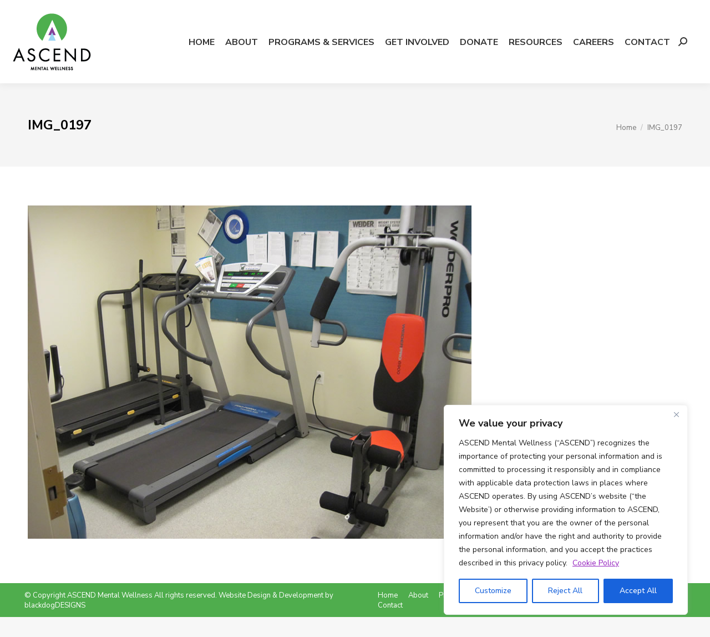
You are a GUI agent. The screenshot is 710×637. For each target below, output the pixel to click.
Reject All (565, 590)
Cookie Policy (595, 563)
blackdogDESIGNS (54, 625)
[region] (566, 510)
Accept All (638, 590)
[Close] (676, 414)
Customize (493, 590)
